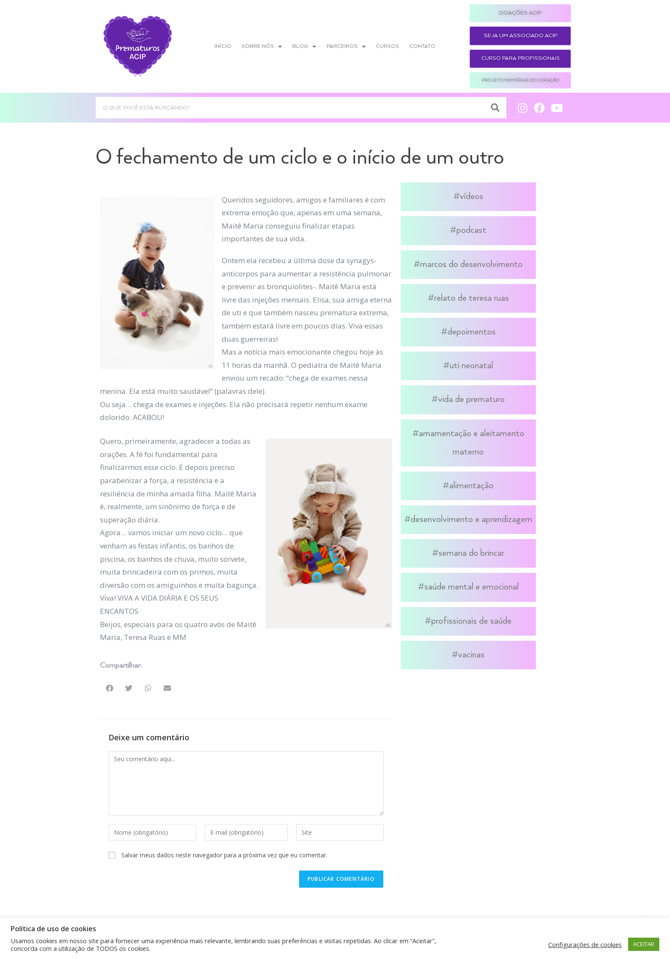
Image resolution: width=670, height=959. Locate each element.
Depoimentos (471, 332)
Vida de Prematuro (471, 399)
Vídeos (471, 196)
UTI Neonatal (471, 366)
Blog (304, 46)
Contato (422, 46)
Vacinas (471, 655)
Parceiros (346, 46)
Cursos (387, 46)
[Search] (495, 107)
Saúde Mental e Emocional (471, 587)
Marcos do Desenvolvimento (471, 264)
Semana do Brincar (471, 553)
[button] (109, 688)
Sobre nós (261, 46)
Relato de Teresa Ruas (471, 298)
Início (223, 46)
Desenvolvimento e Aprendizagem (471, 519)
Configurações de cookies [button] (585, 944)
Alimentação (471, 486)
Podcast (471, 230)
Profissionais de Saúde (471, 621)
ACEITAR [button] (643, 944)
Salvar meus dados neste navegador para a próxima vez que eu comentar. (224, 855)
